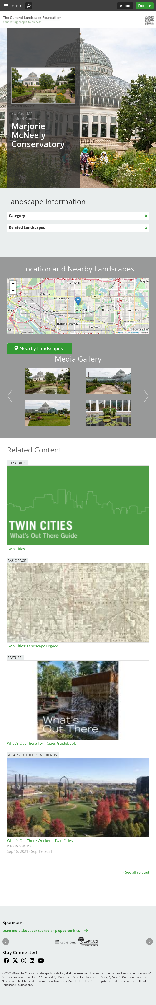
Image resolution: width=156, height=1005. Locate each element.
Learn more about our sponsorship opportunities (41, 930)
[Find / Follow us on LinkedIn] (32, 961)
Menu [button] (16, 6)
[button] (28, 5)
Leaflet (119, 332)
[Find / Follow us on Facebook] (6, 961)
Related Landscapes (27, 227)
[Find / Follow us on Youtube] (41, 961)
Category (17, 215)
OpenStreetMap (133, 332)
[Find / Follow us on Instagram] (23, 961)
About (125, 5)
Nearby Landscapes (38, 348)
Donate (144, 5)
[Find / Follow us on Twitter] (15, 961)
